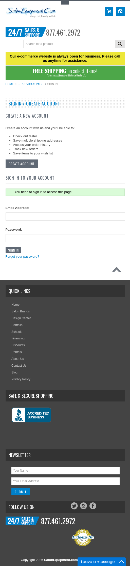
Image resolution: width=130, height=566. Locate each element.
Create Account (22, 163)
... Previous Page (31, 84)
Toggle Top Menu (65, 3)
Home (10, 84)
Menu (10, 44)
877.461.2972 (63, 32)
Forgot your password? (22, 256)
